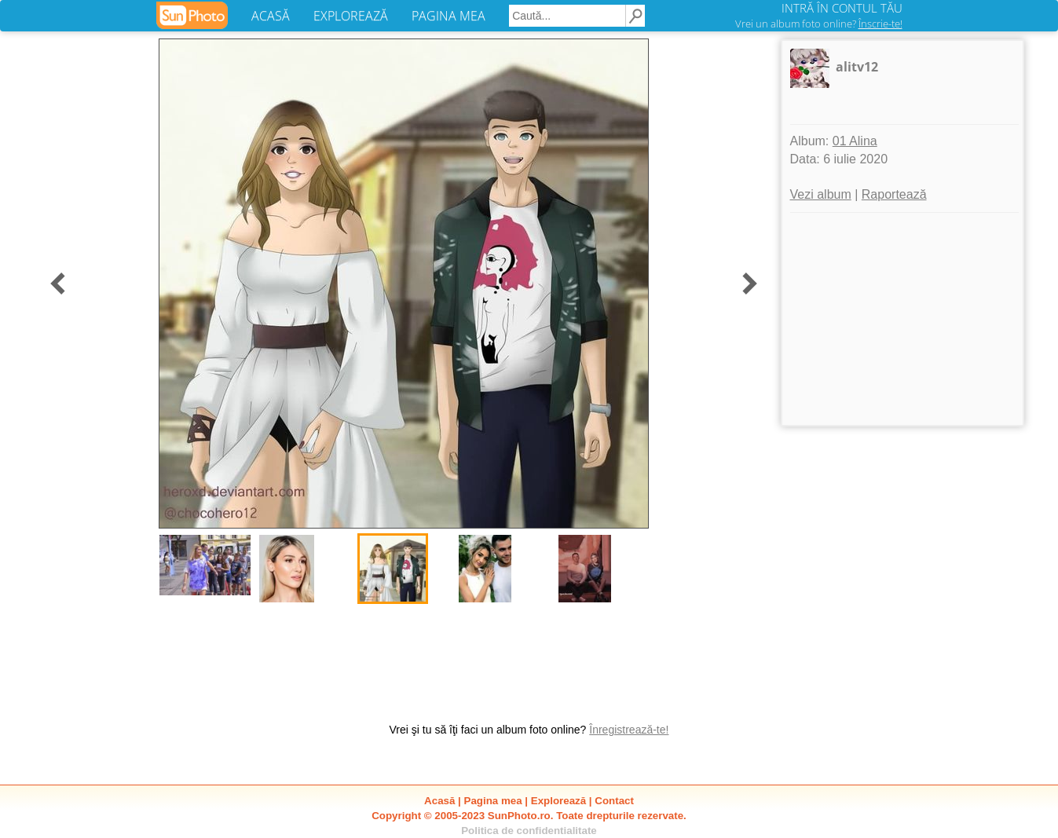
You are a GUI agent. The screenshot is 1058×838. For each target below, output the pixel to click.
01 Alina (855, 141)
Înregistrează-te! (628, 729)
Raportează (894, 194)
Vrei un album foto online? (818, 23)
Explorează (558, 801)
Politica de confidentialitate (529, 830)
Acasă (439, 801)
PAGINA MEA (448, 15)
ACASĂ (270, 15)
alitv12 (857, 66)
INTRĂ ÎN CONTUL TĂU (842, 8)
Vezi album (820, 194)
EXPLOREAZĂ (350, 15)
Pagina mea (493, 801)
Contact (614, 801)
